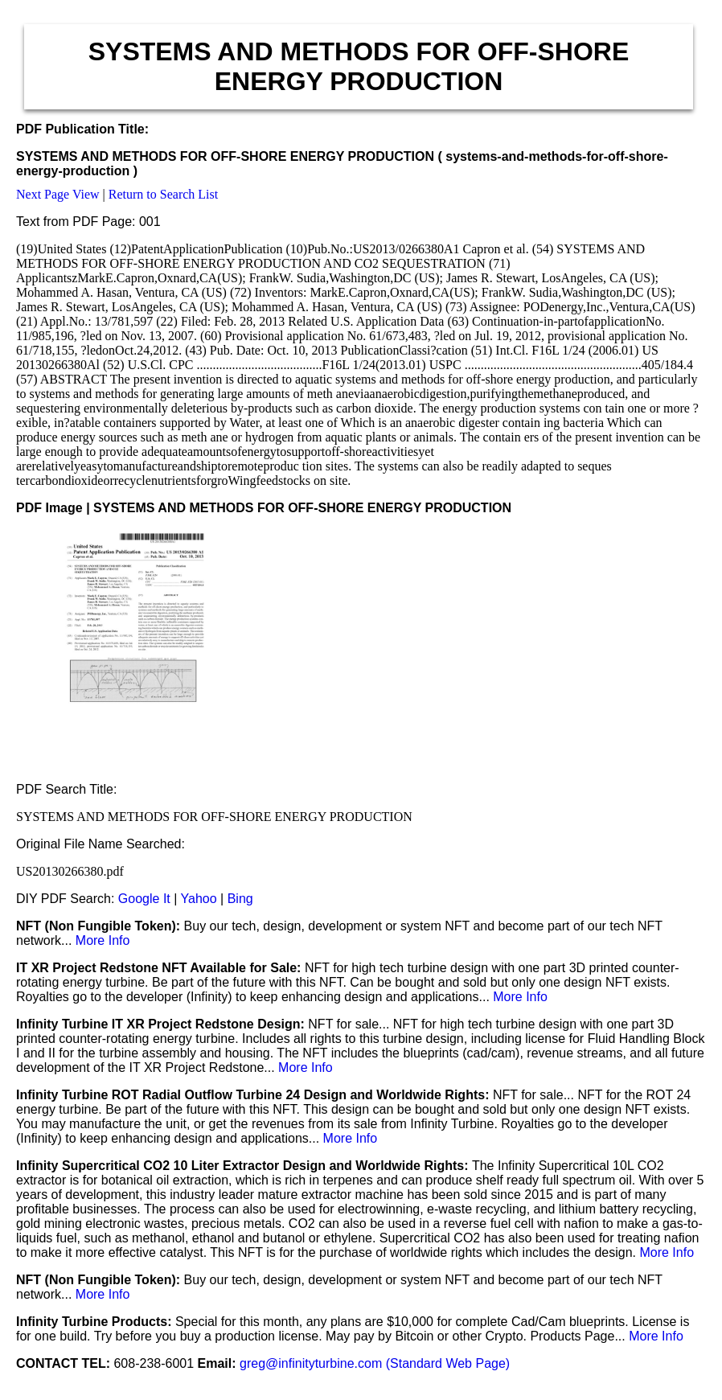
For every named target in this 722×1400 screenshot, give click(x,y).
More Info (103, 940)
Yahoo (199, 898)
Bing (240, 898)
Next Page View (58, 194)
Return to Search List (163, 194)
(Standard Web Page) (448, 1363)
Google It (144, 898)
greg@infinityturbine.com (313, 1363)
